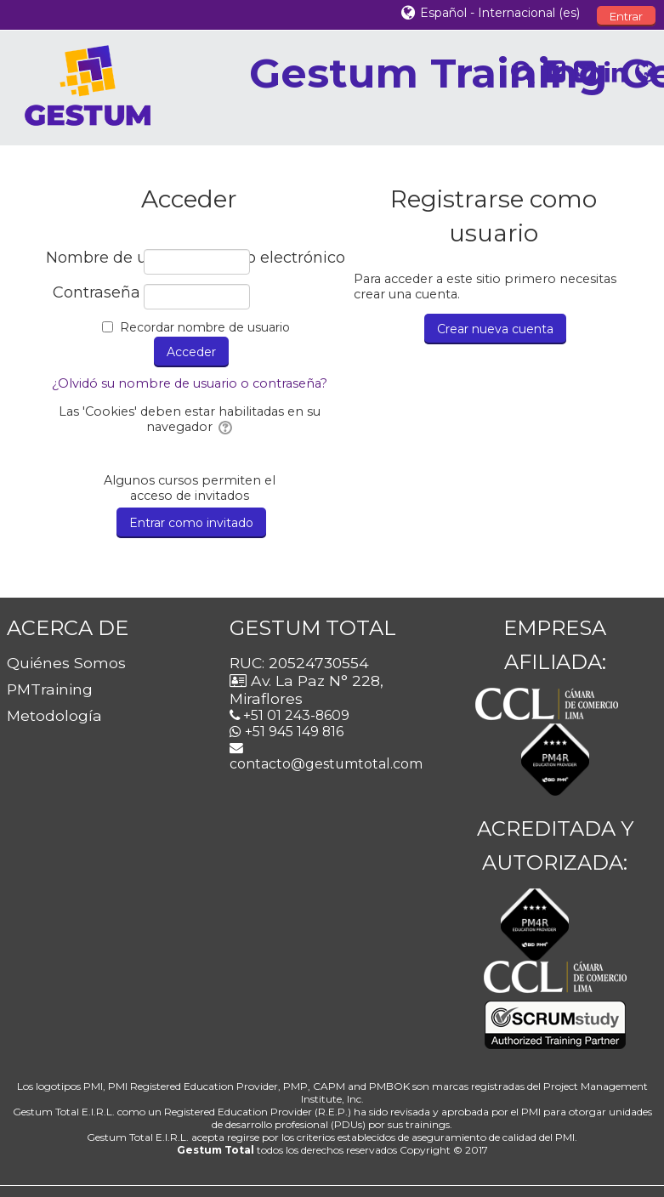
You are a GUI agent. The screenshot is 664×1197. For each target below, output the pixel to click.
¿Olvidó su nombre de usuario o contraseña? (189, 383)
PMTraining (50, 689)
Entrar (626, 16)
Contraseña (96, 293)
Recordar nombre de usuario (205, 327)
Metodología (54, 715)
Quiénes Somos (66, 663)
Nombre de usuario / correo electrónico (93, 258)
